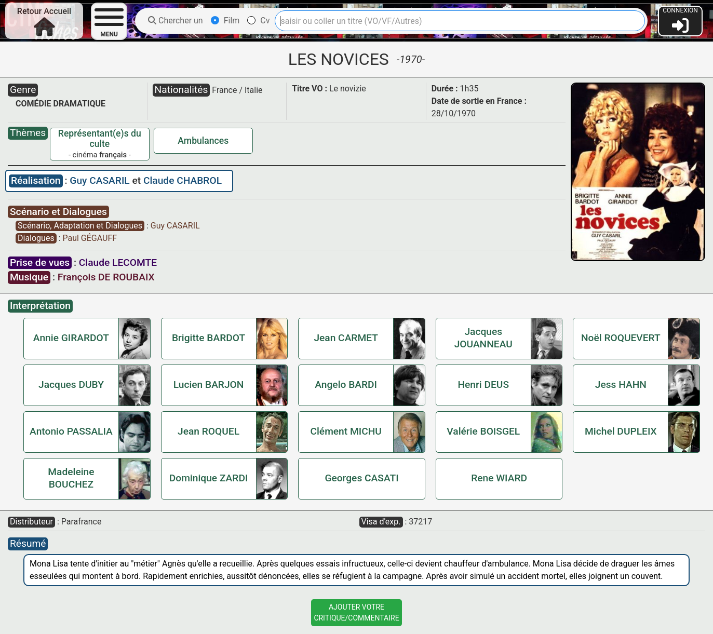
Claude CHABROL (182, 180)
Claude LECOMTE (118, 262)
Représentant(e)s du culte (99, 138)
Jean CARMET (346, 338)
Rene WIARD (499, 478)
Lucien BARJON (208, 384)
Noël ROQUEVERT (621, 338)
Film (225, 20)
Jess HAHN (621, 384)
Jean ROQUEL (208, 431)
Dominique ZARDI (208, 478)
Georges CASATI (361, 478)
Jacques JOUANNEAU (483, 338)
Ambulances (203, 141)
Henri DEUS (483, 384)
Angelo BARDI (346, 384)
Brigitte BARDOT (208, 338)
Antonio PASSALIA (71, 431)
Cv (258, 20)
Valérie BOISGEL (483, 431)
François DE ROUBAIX (106, 277)
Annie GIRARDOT (71, 338)
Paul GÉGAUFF (89, 238)
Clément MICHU (345, 431)
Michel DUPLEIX (621, 431)
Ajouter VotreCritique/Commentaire (356, 612)
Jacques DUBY (71, 384)
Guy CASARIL (101, 180)
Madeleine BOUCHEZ (71, 478)
